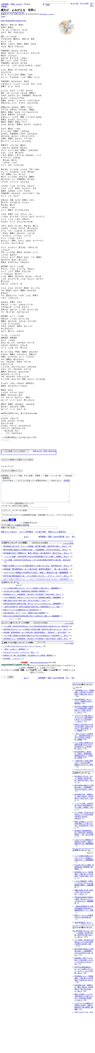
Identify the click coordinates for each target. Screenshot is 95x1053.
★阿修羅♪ (5, 4)
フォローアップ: (7, 466)
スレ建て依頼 (40, 536)
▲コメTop (74, 3)
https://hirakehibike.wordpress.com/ (13, 21)
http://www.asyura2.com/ (39, 666)
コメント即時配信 (26, 536)
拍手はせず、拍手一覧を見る (44, 451)
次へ (92, 3)
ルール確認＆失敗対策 (20, 529)
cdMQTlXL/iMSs (43, 14)
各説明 (66, 480)
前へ (92, 6)
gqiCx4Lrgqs (51, 14)
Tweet (3, 16)
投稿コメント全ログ (9, 536)
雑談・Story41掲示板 (56, 541)
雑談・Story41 (16, 4)
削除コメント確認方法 (57, 536)
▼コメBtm (84, 3)
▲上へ (26, 541)
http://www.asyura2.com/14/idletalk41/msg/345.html (12, 12)
